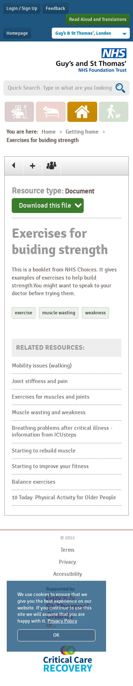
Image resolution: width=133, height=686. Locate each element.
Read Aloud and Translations (98, 19)
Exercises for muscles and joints (50, 397)
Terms (67, 550)
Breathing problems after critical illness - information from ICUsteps (62, 431)
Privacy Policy (62, 621)
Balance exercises (33, 482)
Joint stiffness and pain (40, 381)
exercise (23, 313)
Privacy (67, 562)
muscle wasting (58, 313)
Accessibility (67, 574)
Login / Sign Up (21, 8)
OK (56, 635)
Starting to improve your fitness (50, 466)
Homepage (17, 33)
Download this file (45, 205)
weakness (95, 313)
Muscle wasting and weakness (48, 412)
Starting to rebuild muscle (44, 451)
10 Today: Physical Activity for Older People (64, 497)
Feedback (55, 8)
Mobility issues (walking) (42, 365)
